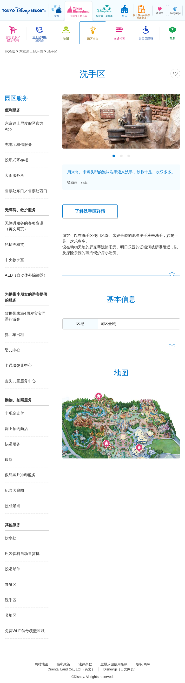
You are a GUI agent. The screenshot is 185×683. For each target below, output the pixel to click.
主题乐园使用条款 (113, 664)
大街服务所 (14, 175)
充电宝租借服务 (18, 145)
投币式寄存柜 (16, 160)
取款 (9, 460)
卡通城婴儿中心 (18, 365)
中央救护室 (14, 260)
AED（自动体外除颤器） (26, 275)
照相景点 (12, 506)
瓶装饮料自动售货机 (22, 554)
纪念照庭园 (14, 490)
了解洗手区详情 (90, 211)
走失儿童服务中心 (20, 381)
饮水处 (10, 538)
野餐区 (10, 584)
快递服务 (12, 444)
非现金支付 (14, 413)
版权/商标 (143, 664)
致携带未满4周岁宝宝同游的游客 (25, 316)
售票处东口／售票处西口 (26, 191)
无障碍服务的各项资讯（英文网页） (24, 226)
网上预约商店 (16, 429)
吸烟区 (10, 615)
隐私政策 (63, 664)
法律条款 (85, 664)
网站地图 (41, 664)
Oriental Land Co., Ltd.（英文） (71, 669)
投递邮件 (12, 569)
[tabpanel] (121, 124)
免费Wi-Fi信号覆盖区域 (25, 631)
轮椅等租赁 (14, 244)
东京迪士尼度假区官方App (24, 126)
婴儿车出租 (14, 335)
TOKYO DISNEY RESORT (24, 10)
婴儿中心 (12, 350)
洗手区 (10, 600)
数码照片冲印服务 (20, 475)
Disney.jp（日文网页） (120, 669)
